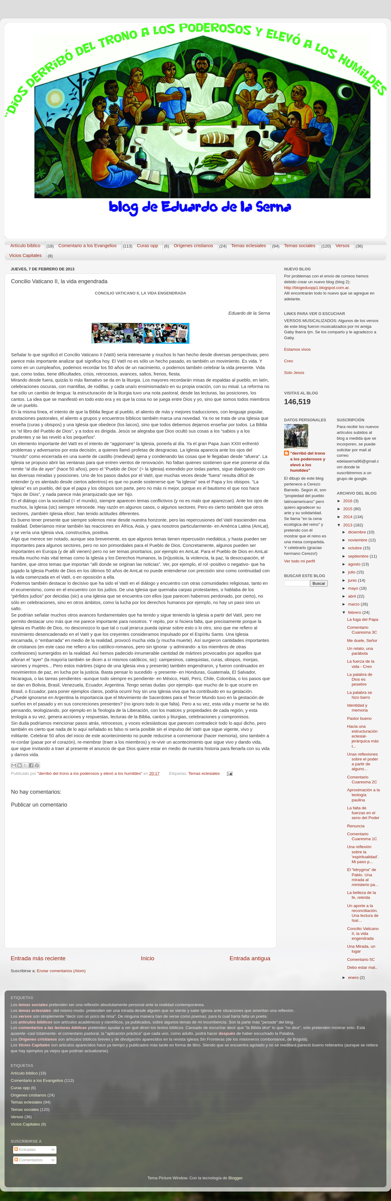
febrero (355, 612)
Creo (288, 361)
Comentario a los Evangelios (87, 245)
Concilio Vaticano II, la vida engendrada (362, 933)
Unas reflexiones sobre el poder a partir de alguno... (362, 761)
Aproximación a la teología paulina (363, 795)
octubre (355, 548)
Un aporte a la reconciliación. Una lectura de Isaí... (362, 913)
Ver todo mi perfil (299, 561)
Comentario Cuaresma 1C (362, 836)
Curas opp (147, 245)
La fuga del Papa (362, 619)
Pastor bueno (359, 718)
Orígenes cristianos (193, 245)
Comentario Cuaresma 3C (362, 630)
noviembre (358, 540)
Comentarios (28, 1160)
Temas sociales (300, 245)
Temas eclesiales (248, 245)
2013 (348, 525)
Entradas (25, 1149)
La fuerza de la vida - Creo (360, 663)
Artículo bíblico (25, 245)
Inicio (147, 958)
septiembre (359, 556)
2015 (348, 509)
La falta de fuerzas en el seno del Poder (363, 813)
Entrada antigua (250, 958)
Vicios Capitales (25, 255)
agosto (355, 564)
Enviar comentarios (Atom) (61, 970)
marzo (354, 604)
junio (353, 580)
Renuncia (355, 826)
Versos (342, 245)
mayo (354, 588)
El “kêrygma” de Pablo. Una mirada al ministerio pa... (362, 877)
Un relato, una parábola (360, 651)
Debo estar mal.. (362, 967)
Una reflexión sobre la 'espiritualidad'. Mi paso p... (362, 854)
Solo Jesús (294, 372)
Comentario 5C (361, 959)
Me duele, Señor (362, 640)
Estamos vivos (297, 349)
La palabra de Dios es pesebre (359, 679)
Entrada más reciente (38, 958)
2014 (348, 516)
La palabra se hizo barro (359, 695)
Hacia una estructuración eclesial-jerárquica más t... (363, 736)
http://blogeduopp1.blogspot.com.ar (316, 287)
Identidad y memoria (357, 707)
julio (352, 572)
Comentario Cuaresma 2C (362, 779)
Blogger (235, 1178)
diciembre (357, 532)
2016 (348, 501)
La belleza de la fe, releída (361, 895)
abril (352, 596)
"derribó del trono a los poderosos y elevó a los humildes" (307, 462)
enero (354, 977)
